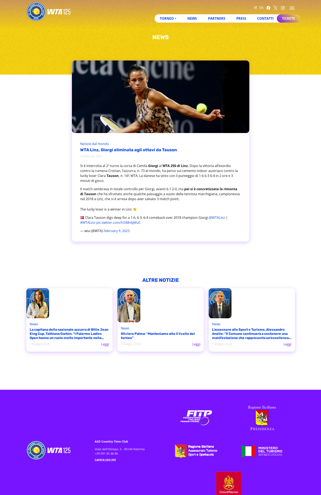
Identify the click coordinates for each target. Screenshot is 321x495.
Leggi (105, 344)
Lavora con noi (105, 459)
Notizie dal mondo (94, 144)
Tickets (288, 18)
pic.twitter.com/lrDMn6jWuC (118, 222)
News (192, 18)
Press (241, 18)
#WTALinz (88, 222)
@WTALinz (217, 217)
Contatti (265, 18)
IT (255, 7)
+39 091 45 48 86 (106, 453)
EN (261, 7)
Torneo (167, 18)
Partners (216, 18)
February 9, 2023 (117, 231)
